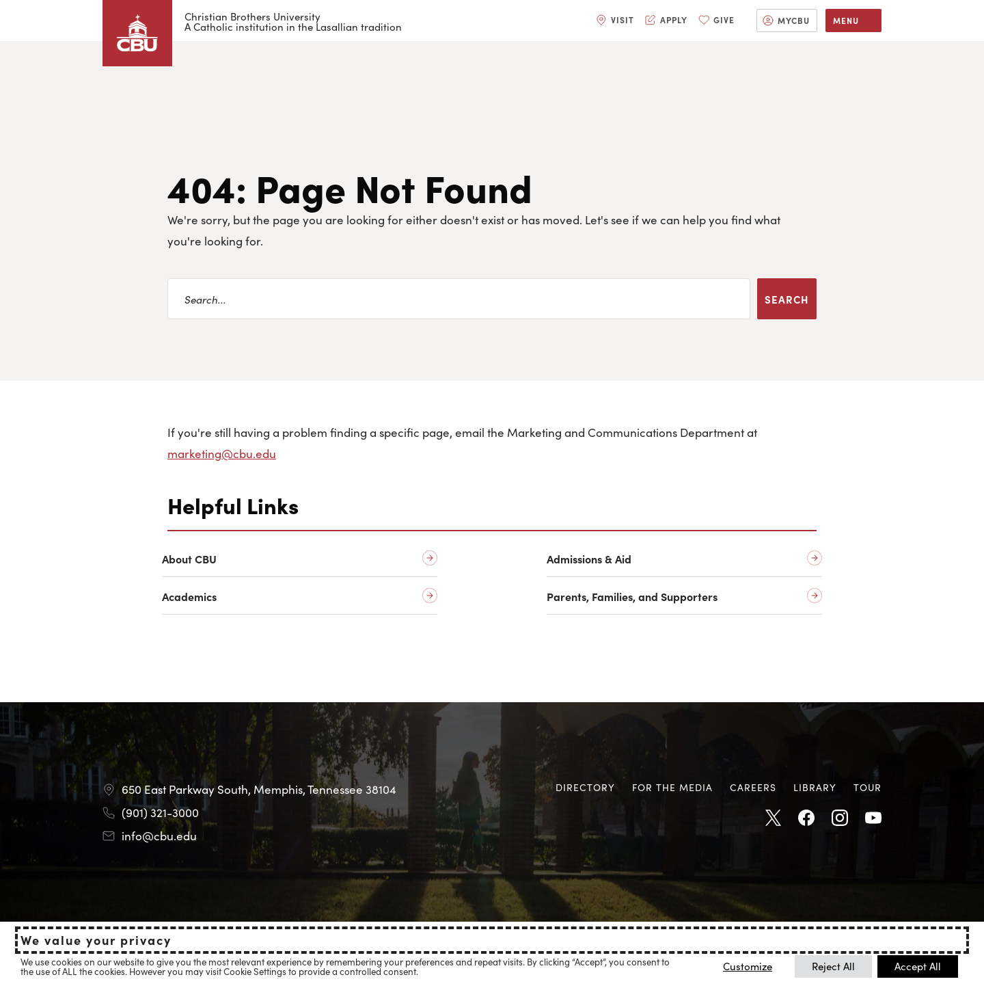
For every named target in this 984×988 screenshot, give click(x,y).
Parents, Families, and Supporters (632, 596)
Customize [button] (747, 966)
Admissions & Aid (589, 559)
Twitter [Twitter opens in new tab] (773, 818)
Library (814, 787)
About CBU (189, 559)
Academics (189, 596)
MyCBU (794, 20)
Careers (753, 787)
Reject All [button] (833, 966)
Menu (846, 20)
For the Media (672, 787)
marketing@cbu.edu (221, 453)
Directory (585, 787)
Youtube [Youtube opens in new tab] (873, 818)
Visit (622, 19)
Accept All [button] (917, 966)
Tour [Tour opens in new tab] (867, 787)
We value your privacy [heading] (96, 940)
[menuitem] (615, 20)
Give (724, 19)
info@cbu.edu (159, 835)
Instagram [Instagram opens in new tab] (840, 818)
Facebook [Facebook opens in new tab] (806, 818)
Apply (673, 19)
